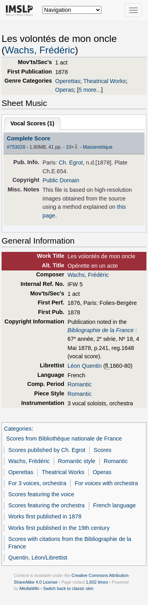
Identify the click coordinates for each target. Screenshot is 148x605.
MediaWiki (29, 588)
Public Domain (61, 180)
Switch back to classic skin (68, 588)
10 (68, 147)
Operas (64, 90)
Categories (18, 428)
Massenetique (97, 147)
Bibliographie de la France (100, 330)
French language (114, 505)
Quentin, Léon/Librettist (37, 557)
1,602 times (97, 582)
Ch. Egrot (71, 162)
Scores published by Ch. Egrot (46, 450)
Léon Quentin (84, 366)
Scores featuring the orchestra (46, 505)
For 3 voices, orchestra (37, 483)
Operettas (67, 81)
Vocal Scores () (32, 123)
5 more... (90, 90)
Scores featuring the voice (41, 494)
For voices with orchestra (106, 483)
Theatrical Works (104, 81)
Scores (102, 450)
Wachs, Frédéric (40, 50)
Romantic (79, 384)
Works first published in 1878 (44, 516)
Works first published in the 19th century (59, 528)
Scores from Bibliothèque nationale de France (64, 438)
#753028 (16, 147)
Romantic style (77, 461)
